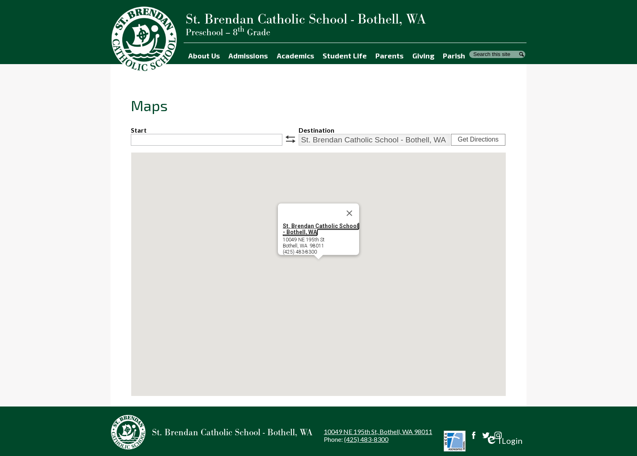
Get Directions (478, 139)
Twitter (486, 435)
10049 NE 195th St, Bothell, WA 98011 (378, 431)
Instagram (498, 435)
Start (139, 130)
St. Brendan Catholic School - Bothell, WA (320, 229)
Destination (316, 130)
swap (290, 139)
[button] (318, 266)
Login (503, 441)
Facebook (473, 435)
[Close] (349, 213)
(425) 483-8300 (366, 439)
